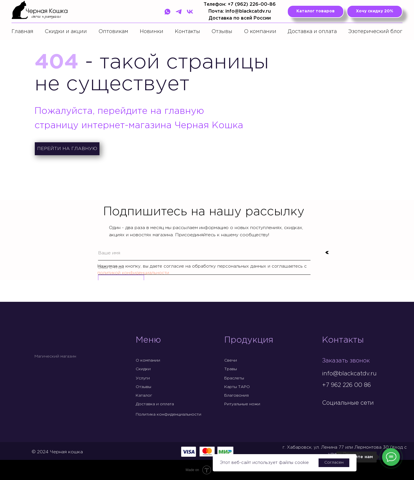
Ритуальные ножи (242, 404)
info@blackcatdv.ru (349, 373)
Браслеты (234, 378)
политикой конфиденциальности (133, 273)
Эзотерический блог (375, 31)
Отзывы (222, 31)
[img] (326, 415)
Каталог (144, 395)
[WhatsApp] (167, 11)
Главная (22, 31)
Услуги (143, 378)
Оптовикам (113, 31)
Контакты (187, 31)
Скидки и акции (66, 31)
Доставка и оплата (312, 31)
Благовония (236, 395)
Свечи (230, 360)
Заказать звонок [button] (346, 360)
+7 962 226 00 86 (346, 385)
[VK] (189, 11)
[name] (204, 253)
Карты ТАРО (237, 387)
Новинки (151, 31)
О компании (260, 31)
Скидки (143, 369)
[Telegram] (178, 11)
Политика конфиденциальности (168, 414)
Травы (230, 369)
